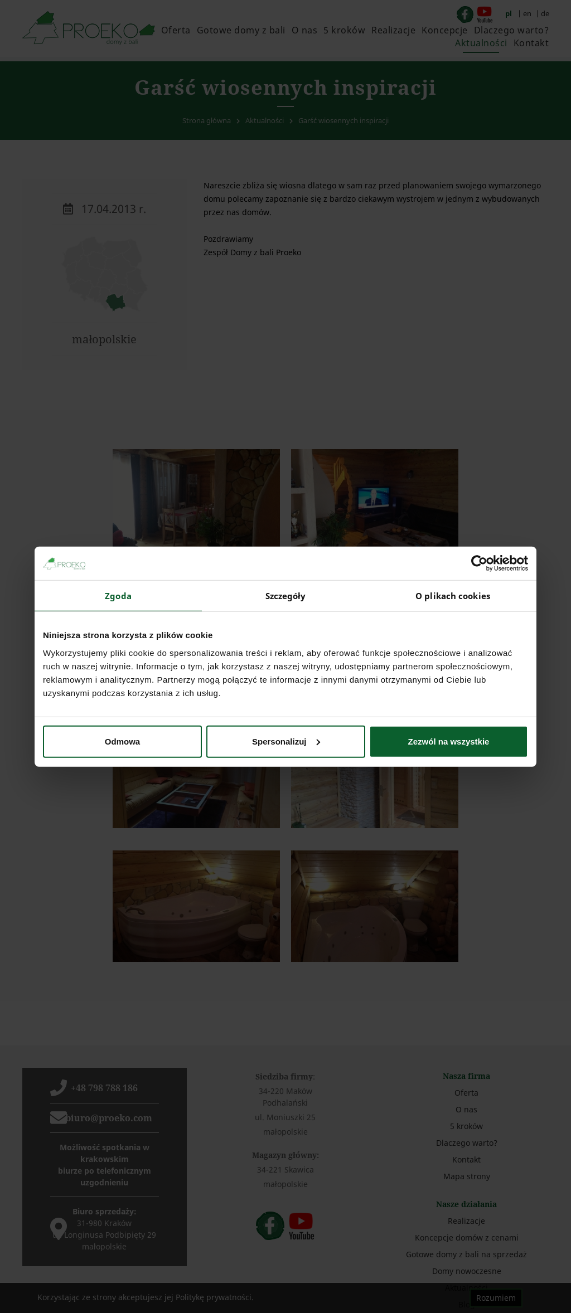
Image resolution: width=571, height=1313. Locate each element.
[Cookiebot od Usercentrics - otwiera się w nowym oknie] (479, 563)
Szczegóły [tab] (285, 595)
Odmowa (122, 741)
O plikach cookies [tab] (452, 595)
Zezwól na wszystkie (449, 741)
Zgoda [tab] (118, 595)
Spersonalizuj (286, 741)
